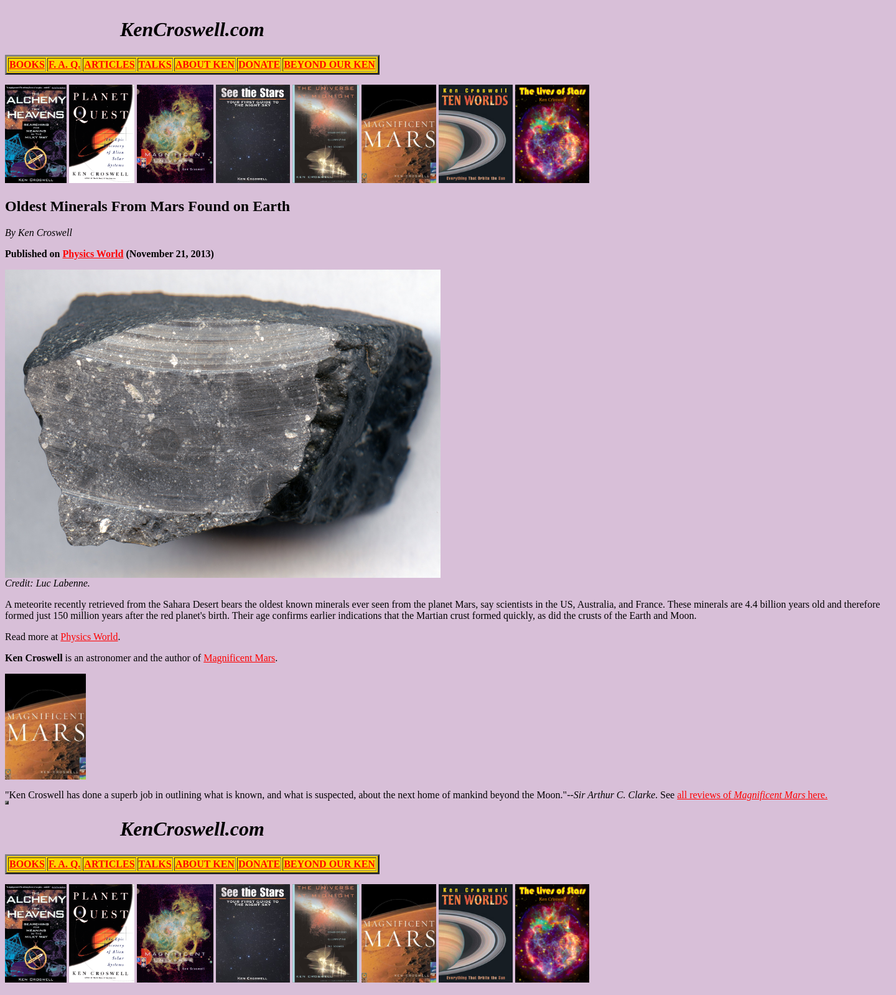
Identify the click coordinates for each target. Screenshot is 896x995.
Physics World (92, 253)
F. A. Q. (64, 64)
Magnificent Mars (239, 658)
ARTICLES (109, 64)
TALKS (155, 64)
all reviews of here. (752, 795)
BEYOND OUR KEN (329, 64)
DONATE (259, 64)
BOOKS (27, 64)
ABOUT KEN (205, 64)
